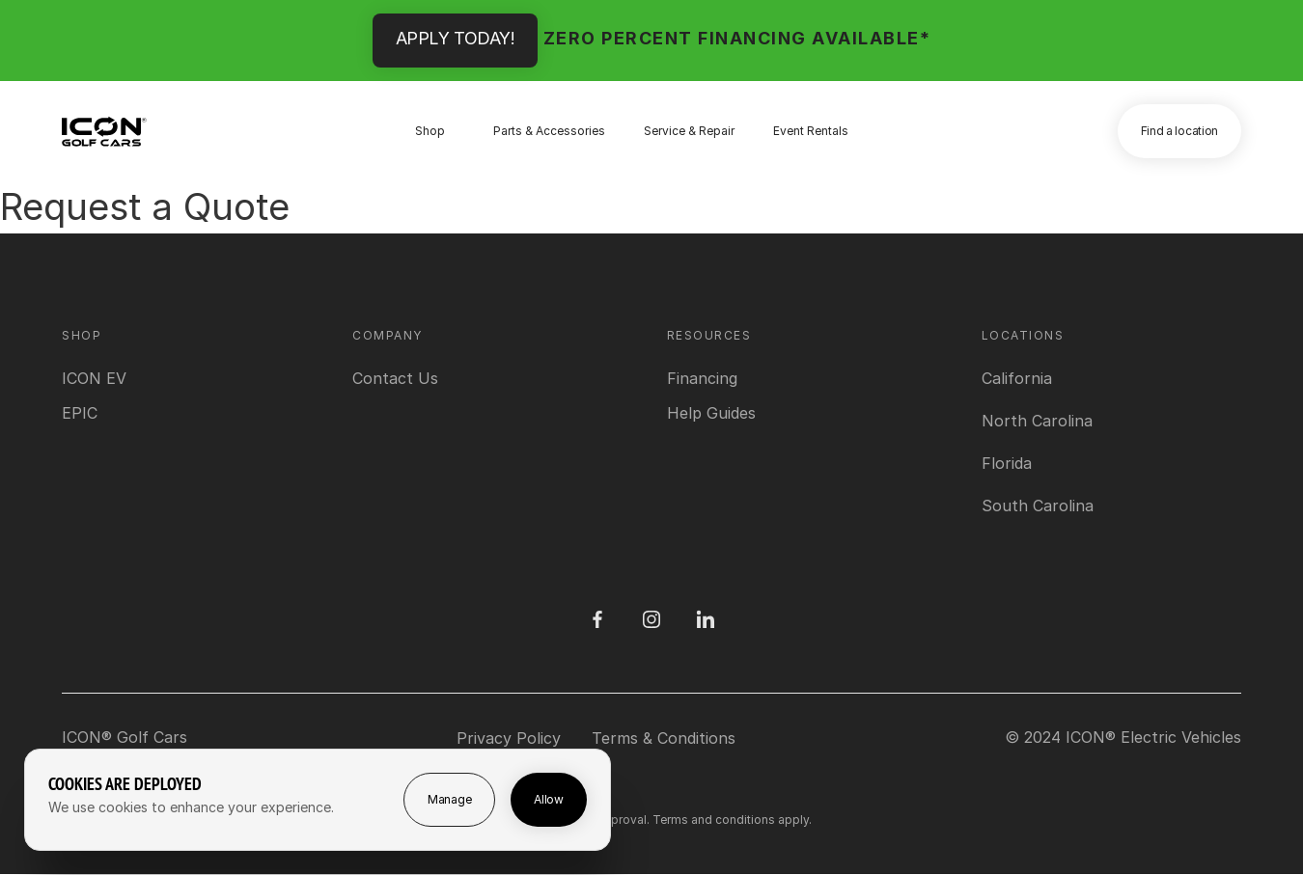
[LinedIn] (705, 619)
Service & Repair (689, 130)
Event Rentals (810, 130)
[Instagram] (651, 619)
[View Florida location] (1007, 463)
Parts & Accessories (549, 130)
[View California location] (1017, 378)
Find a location (1180, 130)
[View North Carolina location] (1037, 420)
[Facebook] (597, 619)
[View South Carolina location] (1038, 505)
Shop (430, 130)
